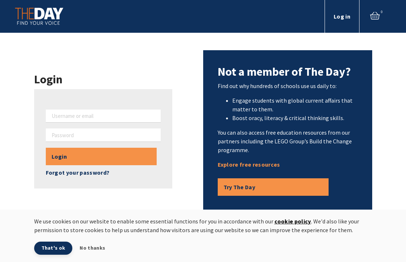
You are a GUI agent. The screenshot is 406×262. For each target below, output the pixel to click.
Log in (342, 16)
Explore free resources (249, 164)
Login (59, 156)
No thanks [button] (92, 248)
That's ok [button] (53, 248)
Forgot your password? (78, 172)
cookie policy (292, 221)
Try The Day (240, 187)
